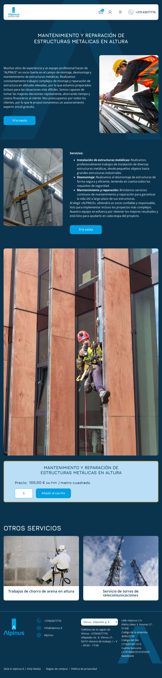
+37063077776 (99, 633)
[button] (120, 12)
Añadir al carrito (53, 493)
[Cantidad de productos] (24, 493)
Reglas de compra (57, 668)
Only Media (34, 668)
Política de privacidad (84, 668)
